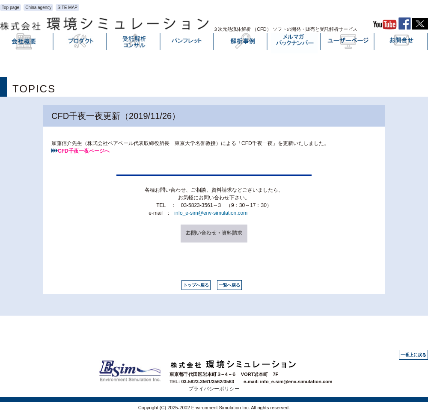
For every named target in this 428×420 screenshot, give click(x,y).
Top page (10, 7)
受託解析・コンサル (134, 43)
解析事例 (241, 43)
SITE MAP (67, 7)
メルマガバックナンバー (294, 43)
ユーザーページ (348, 43)
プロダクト (80, 43)
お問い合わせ (401, 43)
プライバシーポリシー (214, 389)
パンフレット (187, 43)
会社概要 (27, 43)
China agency (38, 7)
